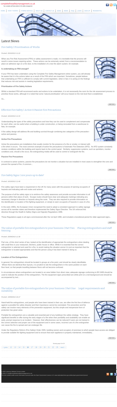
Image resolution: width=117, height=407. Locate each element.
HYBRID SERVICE (27, 11)
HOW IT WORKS (13, 11)
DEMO (59, 11)
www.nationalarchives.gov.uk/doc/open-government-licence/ (71, 375)
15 (24, 347)
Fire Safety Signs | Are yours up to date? (22, 175)
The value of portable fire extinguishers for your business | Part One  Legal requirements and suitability (53, 289)
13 (15, 347)
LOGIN (79, 11)
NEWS (66, 11)
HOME (3, 11)
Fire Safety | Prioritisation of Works (20, 47)
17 (32, 347)
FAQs (72, 11)
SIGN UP (87, 11)
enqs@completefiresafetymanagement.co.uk (19, 373)
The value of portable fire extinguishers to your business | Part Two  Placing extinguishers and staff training (56, 229)
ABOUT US (39, 11)
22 (53, 347)
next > (62, 347)
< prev (5, 347)
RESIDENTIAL (97, 11)
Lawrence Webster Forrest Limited (15, 371)
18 (36, 347)
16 (28, 347)
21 (49, 347)
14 (19, 347)
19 (40, 347)
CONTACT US (49, 11)
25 (57, 347)
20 (45, 347)
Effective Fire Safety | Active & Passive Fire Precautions (31, 110)
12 (11, 347)
